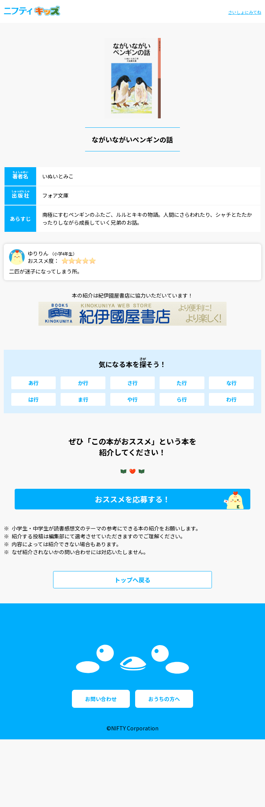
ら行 (182, 399)
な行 (231, 383)
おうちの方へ (164, 766)
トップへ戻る (132, 579)
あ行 (33, 383)
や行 (132, 399)
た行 (182, 383)
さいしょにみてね (244, 12)
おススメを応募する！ (132, 499)
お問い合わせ (101, 766)
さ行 (132, 383)
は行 (33, 399)
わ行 (231, 399)
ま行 (83, 399)
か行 (83, 383)
